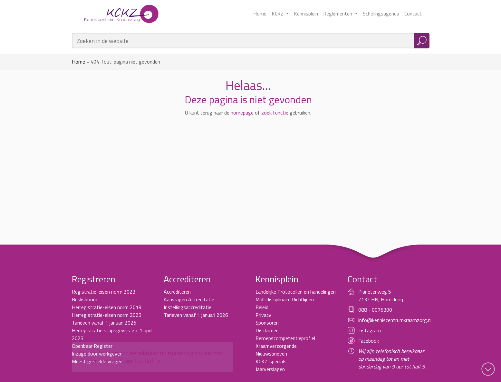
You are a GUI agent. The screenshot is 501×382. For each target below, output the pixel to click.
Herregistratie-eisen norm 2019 (106, 307)
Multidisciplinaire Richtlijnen (284, 299)
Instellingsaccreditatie (187, 307)
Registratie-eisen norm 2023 (103, 292)
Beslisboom (84, 299)
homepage (242, 112)
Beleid (261, 307)
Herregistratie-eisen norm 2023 (106, 315)
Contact (413, 13)
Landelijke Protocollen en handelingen (295, 292)
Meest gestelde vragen (97, 361)
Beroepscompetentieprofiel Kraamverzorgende (285, 342)
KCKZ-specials (270, 361)
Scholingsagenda (381, 13)
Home (259, 13)
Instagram (369, 330)
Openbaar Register (92, 346)
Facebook (368, 341)
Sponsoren (267, 323)
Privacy (263, 315)
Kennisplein (306, 13)
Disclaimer (266, 330)
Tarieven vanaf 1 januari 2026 (104, 323)
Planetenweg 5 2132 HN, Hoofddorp (381, 295)
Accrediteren (177, 292)
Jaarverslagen (270, 369)
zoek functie (274, 112)
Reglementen (338, 13)
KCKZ (278, 13)
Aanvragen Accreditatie (189, 299)
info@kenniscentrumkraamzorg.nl (394, 320)
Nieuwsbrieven (271, 353)
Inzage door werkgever (96, 353)
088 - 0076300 (375, 310)
